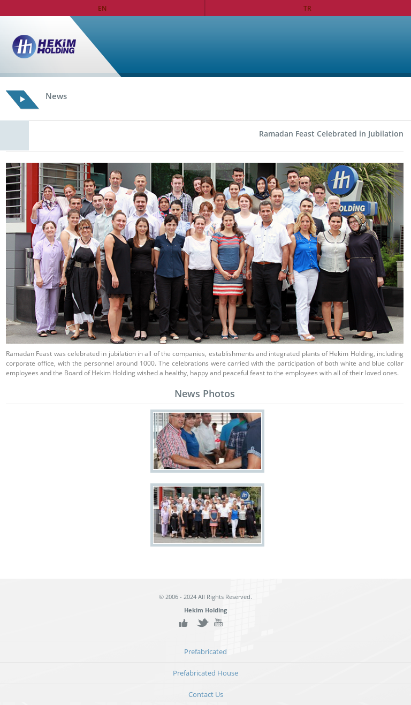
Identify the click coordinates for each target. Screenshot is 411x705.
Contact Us (205, 695)
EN (102, 8)
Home (380, 46)
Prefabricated (205, 652)
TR (307, 8)
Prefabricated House (205, 673)
